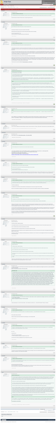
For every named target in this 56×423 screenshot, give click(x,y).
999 (14, 7)
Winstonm (4, 107)
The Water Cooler (50, 410)
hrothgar (3, 307)
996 (10, 7)
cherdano (3, 123)
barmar (3, 177)
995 (8, 7)
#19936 (54, 307)
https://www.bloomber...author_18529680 (17, 72)
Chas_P (3, 10)
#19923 (54, 40)
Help (54, 3)
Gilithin (3, 343)
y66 (2, 68)
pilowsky (3, 141)
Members (5, 4)
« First (5, 7)
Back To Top (2, 421)
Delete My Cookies (9, 421)
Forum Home (5, 421)
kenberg (3, 40)
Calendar (8, 4)
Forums (2, 4)
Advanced (55, 4)
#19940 (54, 372)
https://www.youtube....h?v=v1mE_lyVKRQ (25, 135)
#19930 (54, 177)
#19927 (54, 132)
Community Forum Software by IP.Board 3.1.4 (50, 421)
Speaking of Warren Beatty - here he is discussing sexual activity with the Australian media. (25, 154)
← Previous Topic (45, 410)
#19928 (54, 141)
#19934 (54, 264)
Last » (17, 7)
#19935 (54, 292)
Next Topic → (53, 410)
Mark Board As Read (14, 421)
